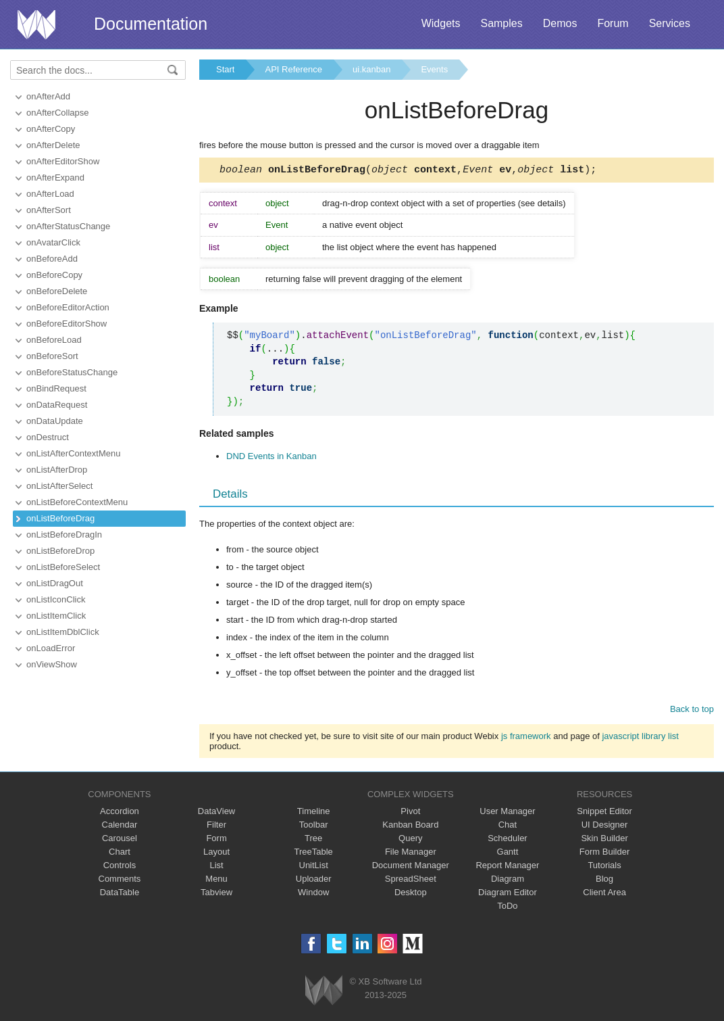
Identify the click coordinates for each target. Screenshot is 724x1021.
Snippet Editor (604, 813)
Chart (119, 854)
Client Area (604, 894)
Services (669, 23)
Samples (501, 23)
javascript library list (640, 738)
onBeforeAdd (52, 259)
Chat (507, 827)
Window (313, 894)
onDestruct (47, 437)
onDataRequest (56, 405)
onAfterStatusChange (68, 226)
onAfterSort (48, 210)
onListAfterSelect (59, 486)
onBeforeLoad (54, 340)
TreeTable (313, 854)
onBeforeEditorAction (67, 307)
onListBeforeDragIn (64, 534)
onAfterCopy (50, 129)
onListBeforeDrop (60, 551)
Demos (560, 23)
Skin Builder (604, 840)
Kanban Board (410, 827)
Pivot (410, 813)
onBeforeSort (52, 356)
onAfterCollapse (57, 113)
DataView (216, 813)
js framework (526, 738)
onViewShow (51, 664)
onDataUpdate (54, 421)
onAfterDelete (53, 145)
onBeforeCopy (54, 275)
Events (434, 69)
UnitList (313, 867)
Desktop (410, 894)
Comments (120, 881)
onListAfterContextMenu (73, 453)
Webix (323, 992)
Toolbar (313, 827)
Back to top (692, 711)
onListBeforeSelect (63, 567)
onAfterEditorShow (62, 161)
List (216, 867)
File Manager (410, 854)
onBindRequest (56, 388)
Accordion (119, 813)
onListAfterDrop (56, 470)
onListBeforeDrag (60, 518)
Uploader (314, 881)
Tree (313, 840)
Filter (216, 827)
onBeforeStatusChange (72, 372)
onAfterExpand (55, 177)
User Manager (507, 813)
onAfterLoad (50, 194)
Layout (216, 854)
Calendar (120, 827)
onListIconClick (55, 599)
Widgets (441, 23)
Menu (216, 881)
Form (216, 840)
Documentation (150, 23)
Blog (604, 881)
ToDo (507, 908)
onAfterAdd (48, 96)
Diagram (507, 881)
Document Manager (410, 867)
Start (225, 69)
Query (410, 840)
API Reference (293, 69)
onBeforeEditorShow (66, 323)
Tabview (216, 894)
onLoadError (50, 648)
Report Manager (507, 867)
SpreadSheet (410, 881)
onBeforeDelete (56, 291)
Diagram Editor (507, 894)
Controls (119, 867)
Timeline (313, 813)
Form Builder (604, 854)
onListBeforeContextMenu (77, 502)
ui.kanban (371, 69)
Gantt (508, 854)
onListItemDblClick (62, 632)
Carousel (119, 840)
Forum (612, 23)
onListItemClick (56, 616)
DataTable (120, 894)
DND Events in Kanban (271, 458)
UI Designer (604, 827)
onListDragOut (54, 583)
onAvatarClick (53, 242)
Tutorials (604, 867)
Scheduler (507, 840)
